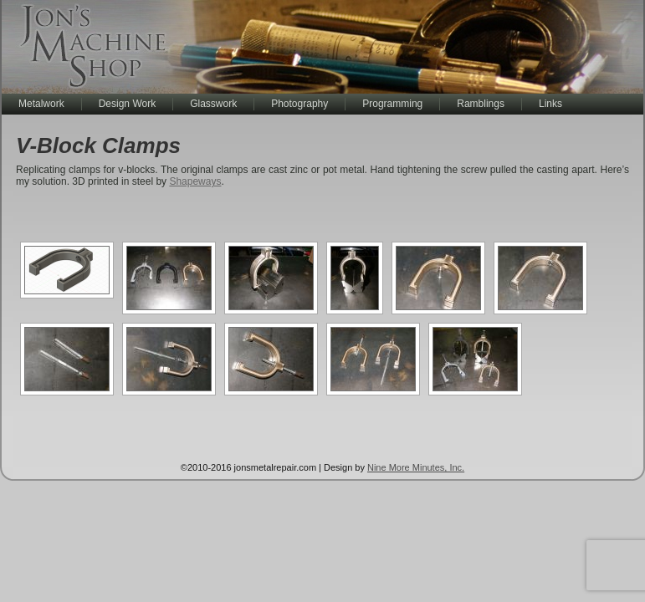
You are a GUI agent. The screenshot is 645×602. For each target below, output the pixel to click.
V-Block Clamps (98, 145)
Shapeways (195, 181)
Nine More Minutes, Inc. (415, 467)
